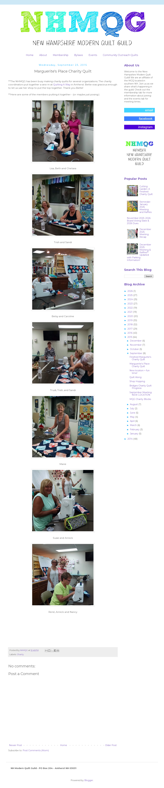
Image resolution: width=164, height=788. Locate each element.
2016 (130, 333)
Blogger (88, 780)
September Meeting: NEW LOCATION (141, 393)
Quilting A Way (61, 84)
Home (29, 55)
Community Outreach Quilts (120, 55)
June (133, 412)
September (136, 353)
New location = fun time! (140, 371)
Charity (20, 654)
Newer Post (15, 745)
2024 (130, 299)
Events (93, 55)
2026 (130, 291)
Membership (60, 55)
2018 (130, 324)
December (136, 340)
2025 (130, 295)
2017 (130, 328)
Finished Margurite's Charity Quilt (140, 358)
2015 (130, 337)
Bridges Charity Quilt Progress (141, 387)
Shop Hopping (137, 381)
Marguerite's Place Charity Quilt (140, 365)
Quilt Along (135, 377)
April (132, 421)
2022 (130, 307)
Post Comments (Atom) (36, 750)
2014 (130, 438)
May (132, 417)
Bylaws (78, 55)
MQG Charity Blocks (140, 399)
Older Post (111, 745)
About (43, 55)
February (135, 429)
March (133, 425)
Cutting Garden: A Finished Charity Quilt (146, 190)
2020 (131, 316)
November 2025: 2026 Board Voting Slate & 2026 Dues (139, 221)
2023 (130, 303)
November (136, 344)
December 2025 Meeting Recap (145, 233)
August (134, 404)
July (132, 408)
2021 (130, 312)
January (134, 433)
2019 (130, 320)
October (134, 349)
